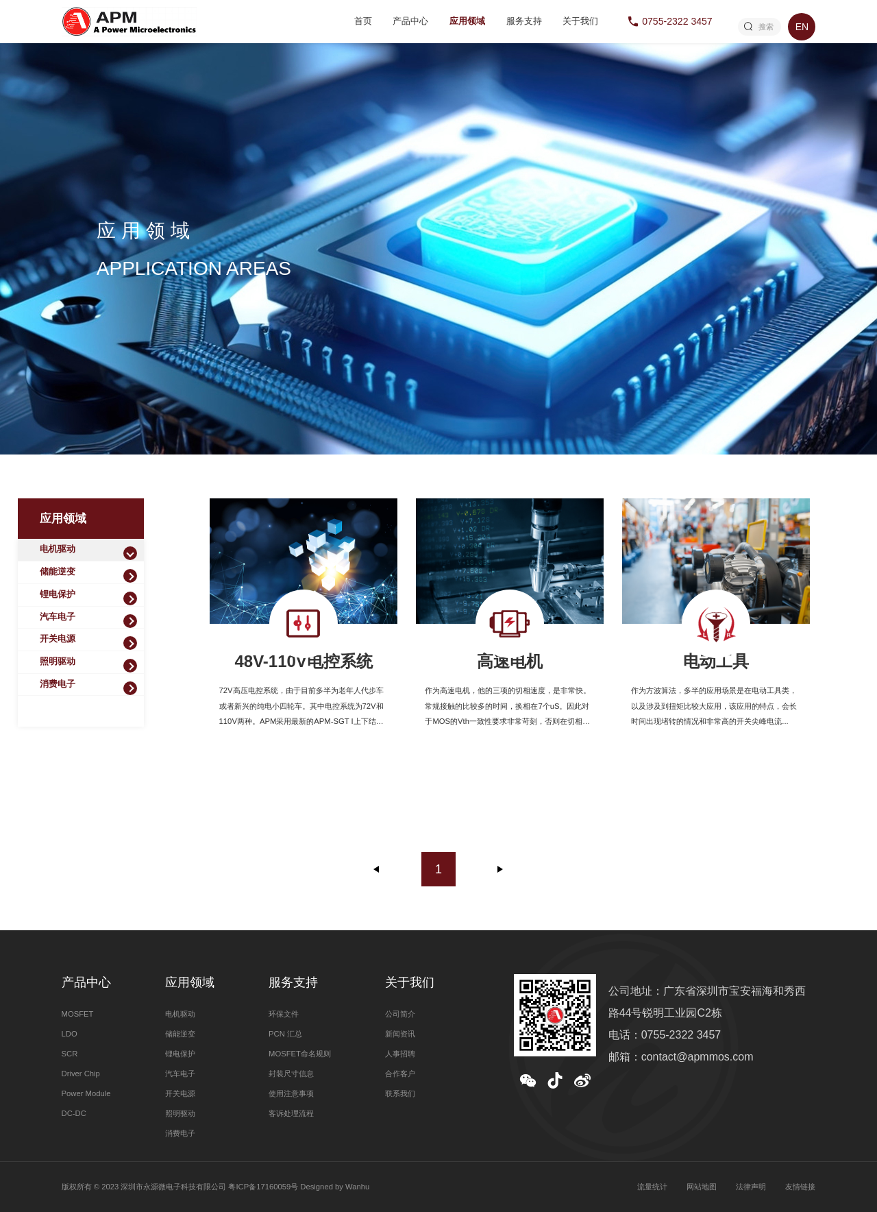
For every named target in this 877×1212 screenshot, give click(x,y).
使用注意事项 (291, 1093)
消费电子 (57, 684)
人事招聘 (400, 1054)
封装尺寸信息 (291, 1073)
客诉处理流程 (291, 1113)
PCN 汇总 (285, 1034)
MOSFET (78, 1014)
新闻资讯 (400, 1034)
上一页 (377, 869)
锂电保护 (57, 594)
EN (801, 26)
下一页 (500, 869)
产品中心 (410, 21)
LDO (69, 1034)
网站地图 (702, 1187)
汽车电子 (57, 617)
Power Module (86, 1093)
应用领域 (467, 21)
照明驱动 (57, 661)
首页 (363, 21)
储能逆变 (57, 572)
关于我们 (580, 21)
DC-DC (74, 1113)
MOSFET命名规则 (300, 1054)
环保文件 (284, 1014)
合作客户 (400, 1073)
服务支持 (524, 21)
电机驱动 (57, 549)
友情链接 (800, 1187)
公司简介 (400, 1014)
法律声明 (751, 1187)
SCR (70, 1054)
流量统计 (652, 1187)
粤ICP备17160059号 (263, 1187)
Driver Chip (81, 1073)
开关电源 (57, 639)
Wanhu (357, 1187)
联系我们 (400, 1093)
